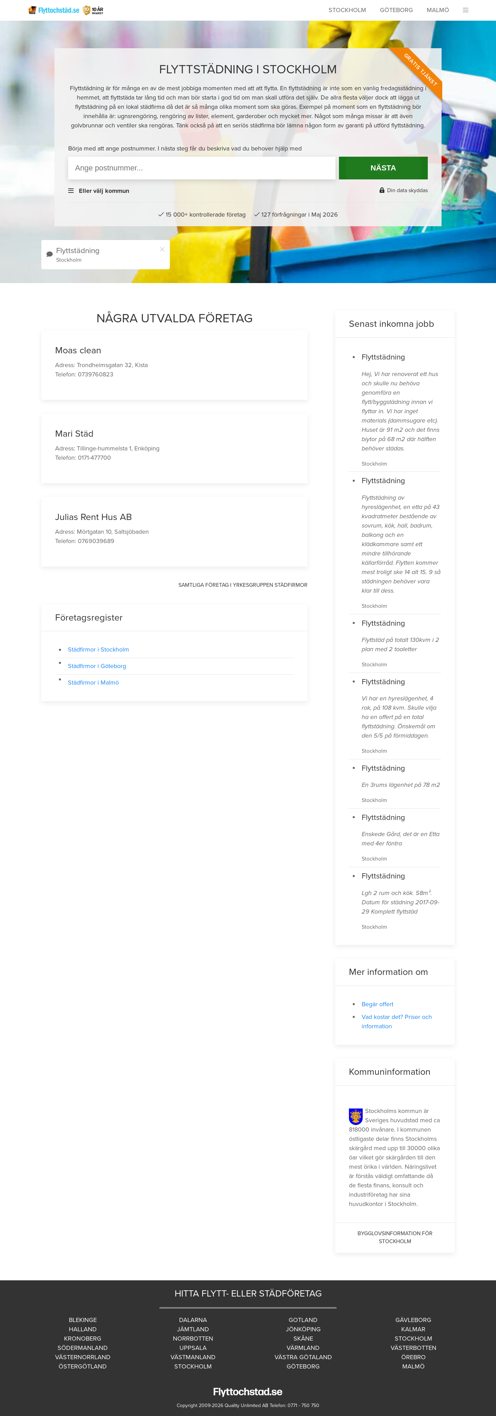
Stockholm (347, 10)
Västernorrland (83, 1357)
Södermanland (83, 1348)
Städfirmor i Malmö (93, 682)
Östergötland (83, 1366)
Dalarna (193, 1320)
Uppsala (193, 1348)
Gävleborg (413, 1320)
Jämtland (193, 1329)
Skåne (303, 1338)
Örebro (413, 1357)
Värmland (303, 1348)
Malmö (438, 10)
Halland (83, 1329)
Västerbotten (413, 1348)
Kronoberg (82, 1338)
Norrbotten (193, 1338)
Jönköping (303, 1329)
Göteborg (396, 10)
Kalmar (413, 1329)
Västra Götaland (303, 1357)
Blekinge (83, 1320)
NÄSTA (383, 168)
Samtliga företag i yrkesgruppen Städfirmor (243, 585)
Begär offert (377, 1004)
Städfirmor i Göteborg (97, 666)
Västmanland (193, 1357)
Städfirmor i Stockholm (98, 649)
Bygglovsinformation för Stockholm (395, 1237)
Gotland (303, 1320)
